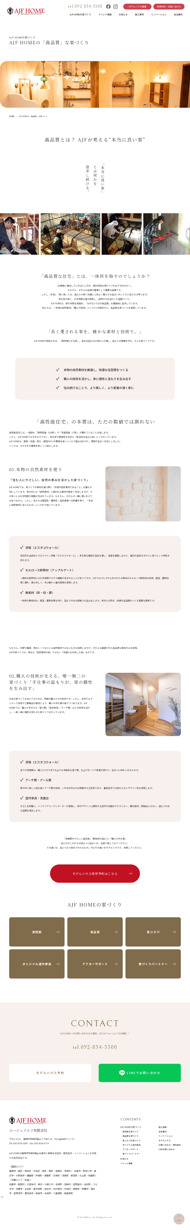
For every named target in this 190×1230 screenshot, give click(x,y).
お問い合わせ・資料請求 (170, 1145)
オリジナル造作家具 (132, 1145)
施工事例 (139, 14)
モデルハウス (165, 1140)
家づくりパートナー (132, 1153)
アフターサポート (131, 1149)
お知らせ (123, 14)
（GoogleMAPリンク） (64, 1138)
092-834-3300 (20, 1143)
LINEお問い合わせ (167, 1149)
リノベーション (159, 14)
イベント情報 (105, 14)
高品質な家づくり (131, 1136)
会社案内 (178, 14)
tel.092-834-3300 (85, 6)
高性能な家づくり (131, 1131)
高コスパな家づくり (132, 1140)
